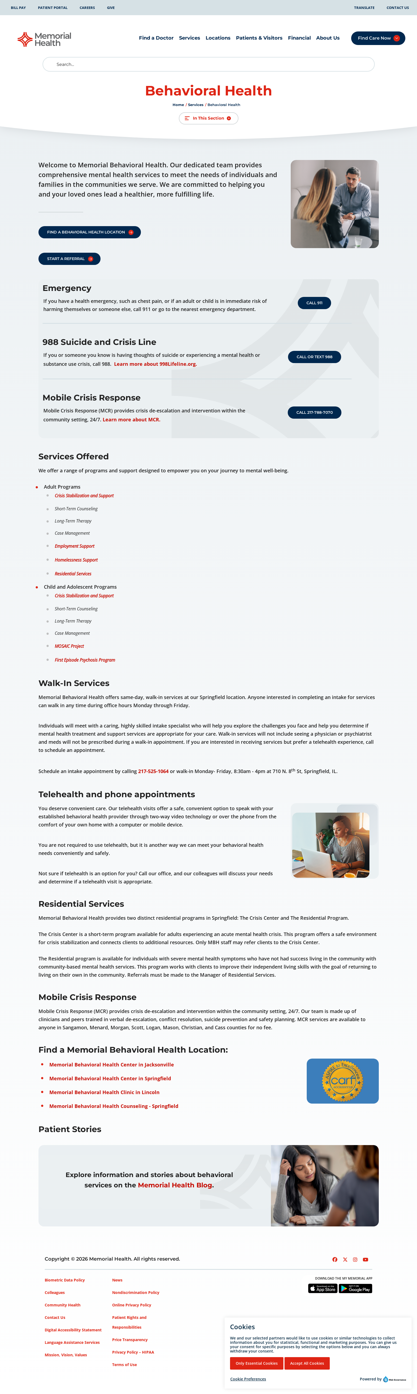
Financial (299, 38)
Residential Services (73, 574)
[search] (51, 64)
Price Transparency (130, 1339)
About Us (328, 38)
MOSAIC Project (69, 646)
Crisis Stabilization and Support (84, 496)
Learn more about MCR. (131, 419)
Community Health (62, 1305)
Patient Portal (52, 7)
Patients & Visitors (259, 38)
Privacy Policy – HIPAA (133, 1352)
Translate (364, 7)
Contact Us (398, 7)
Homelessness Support (76, 560)
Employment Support (74, 546)
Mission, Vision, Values (66, 1354)
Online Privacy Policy (131, 1305)
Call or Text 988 (314, 356)
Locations (218, 38)
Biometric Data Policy (65, 1280)
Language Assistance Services (72, 1342)
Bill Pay (18, 7)
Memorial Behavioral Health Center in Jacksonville (111, 1064)
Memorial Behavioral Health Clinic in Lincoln (104, 1092)
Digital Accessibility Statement (73, 1329)
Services (189, 38)
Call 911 (314, 302)
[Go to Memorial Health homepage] (44, 39)
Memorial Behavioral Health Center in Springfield (110, 1078)
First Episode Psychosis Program (85, 660)
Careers (87, 7)
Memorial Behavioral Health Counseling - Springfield (113, 1106)
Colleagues (55, 1292)
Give (111, 7)
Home (178, 104)
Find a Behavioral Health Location (86, 232)
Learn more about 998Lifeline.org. (155, 364)
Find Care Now (374, 38)
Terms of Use (124, 1364)
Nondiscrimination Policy (135, 1292)
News (117, 1280)
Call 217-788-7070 (314, 412)
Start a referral (66, 258)
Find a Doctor (156, 38)
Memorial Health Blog (175, 1185)
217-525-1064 (153, 771)
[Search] (209, 64)
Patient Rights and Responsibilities (129, 1322)
